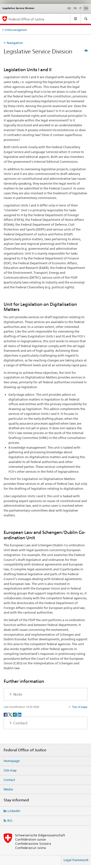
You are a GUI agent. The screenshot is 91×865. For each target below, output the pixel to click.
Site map (10, 770)
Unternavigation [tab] (16, 30)
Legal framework (76, 860)
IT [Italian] (80, 8)
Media (8, 789)
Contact (9, 780)
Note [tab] (17, 694)
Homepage (12, 761)
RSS (10, 820)
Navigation (15, 43)
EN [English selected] (86, 8)
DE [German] (69, 8)
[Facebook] (6, 714)
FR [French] (75, 8)
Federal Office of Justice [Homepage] (26, 19)
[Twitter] (10, 714)
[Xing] (15, 714)
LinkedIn (14, 811)
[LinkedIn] (19, 714)
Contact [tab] (19, 723)
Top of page (79, 707)
